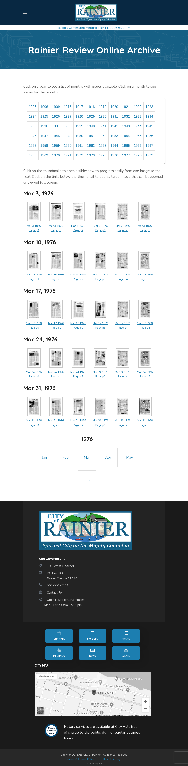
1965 (126, 146)
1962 (91, 146)
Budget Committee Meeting (77, 28)
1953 (114, 136)
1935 (33, 126)
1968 (33, 155)
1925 (44, 116)
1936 (44, 126)
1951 (91, 136)
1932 (126, 116)
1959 (56, 146)
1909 (56, 107)
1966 (138, 146)
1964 (114, 146)
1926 (56, 116)
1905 (33, 107)
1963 (103, 146)
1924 (33, 116)
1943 (126, 126)
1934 (149, 116)
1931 (114, 116)
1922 (138, 107)
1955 (138, 136)
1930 (103, 116)
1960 (68, 146)
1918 (91, 107)
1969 (44, 155)
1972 (79, 155)
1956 (149, 136)
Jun (87, 480)
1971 (68, 155)
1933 (138, 116)
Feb (66, 457)
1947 (44, 136)
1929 (91, 116)
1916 (68, 107)
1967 (149, 146)
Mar (87, 457)
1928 (79, 116)
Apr (108, 457)
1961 (79, 146)
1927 (68, 116)
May (129, 457)
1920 (114, 107)
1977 (126, 155)
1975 (103, 155)
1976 (114, 155)
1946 (33, 136)
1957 (33, 146)
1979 (149, 155)
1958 (44, 146)
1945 (149, 126)
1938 (68, 126)
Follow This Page (111, 759)
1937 (56, 126)
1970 (56, 155)
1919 (103, 107)
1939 (79, 126)
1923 (149, 107)
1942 (114, 126)
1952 (103, 136)
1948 (56, 136)
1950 (79, 136)
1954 (126, 136)
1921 (126, 107)
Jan (44, 457)
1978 (138, 155)
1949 (68, 136)
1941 (103, 126)
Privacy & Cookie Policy (80, 759)
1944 (138, 126)
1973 (91, 155)
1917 (79, 107)
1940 (91, 126)
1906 (44, 107)
